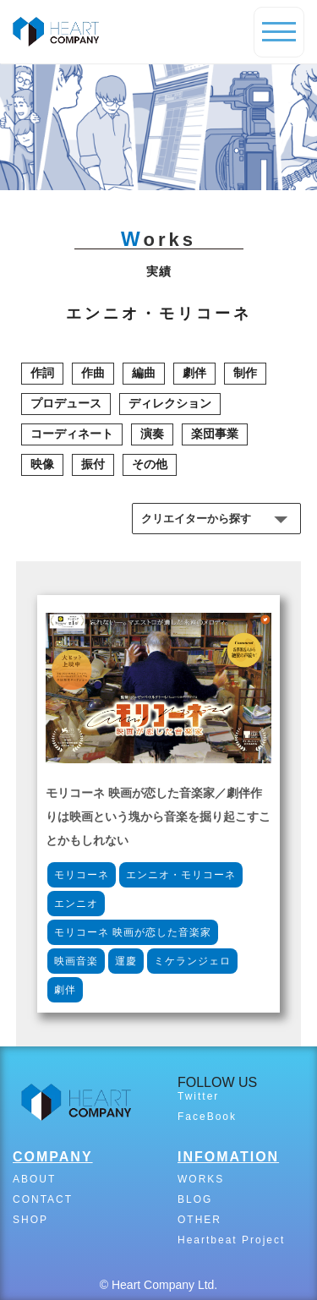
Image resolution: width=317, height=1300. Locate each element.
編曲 (144, 373)
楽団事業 (214, 433)
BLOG (195, 1199)
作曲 (93, 373)
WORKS (201, 1179)
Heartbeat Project (231, 1240)
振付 (93, 464)
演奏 (152, 433)
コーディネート (71, 433)
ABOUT (34, 1179)
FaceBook (207, 1116)
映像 (42, 464)
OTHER (199, 1220)
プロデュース (65, 403)
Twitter (198, 1096)
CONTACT (43, 1199)
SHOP (30, 1220)
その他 (149, 464)
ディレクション (169, 403)
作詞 (42, 373)
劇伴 (194, 373)
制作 (245, 373)
